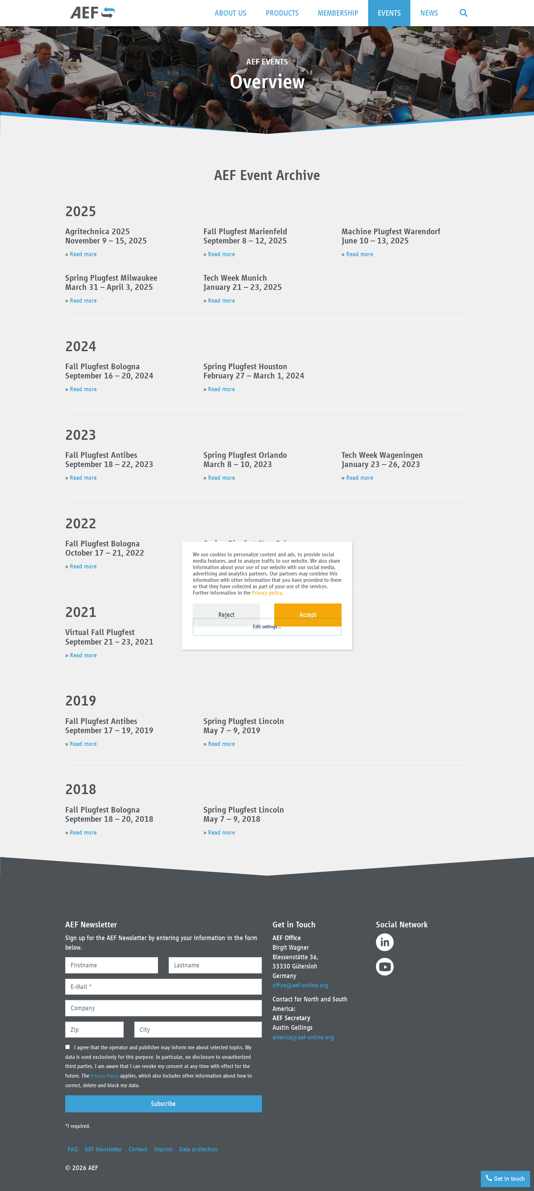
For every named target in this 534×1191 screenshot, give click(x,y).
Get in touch (502, 1177)
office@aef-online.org (301, 985)
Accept (307, 614)
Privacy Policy (106, 1076)
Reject (226, 614)
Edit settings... (267, 633)
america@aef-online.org (304, 1037)
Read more (84, 254)
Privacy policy (267, 593)
